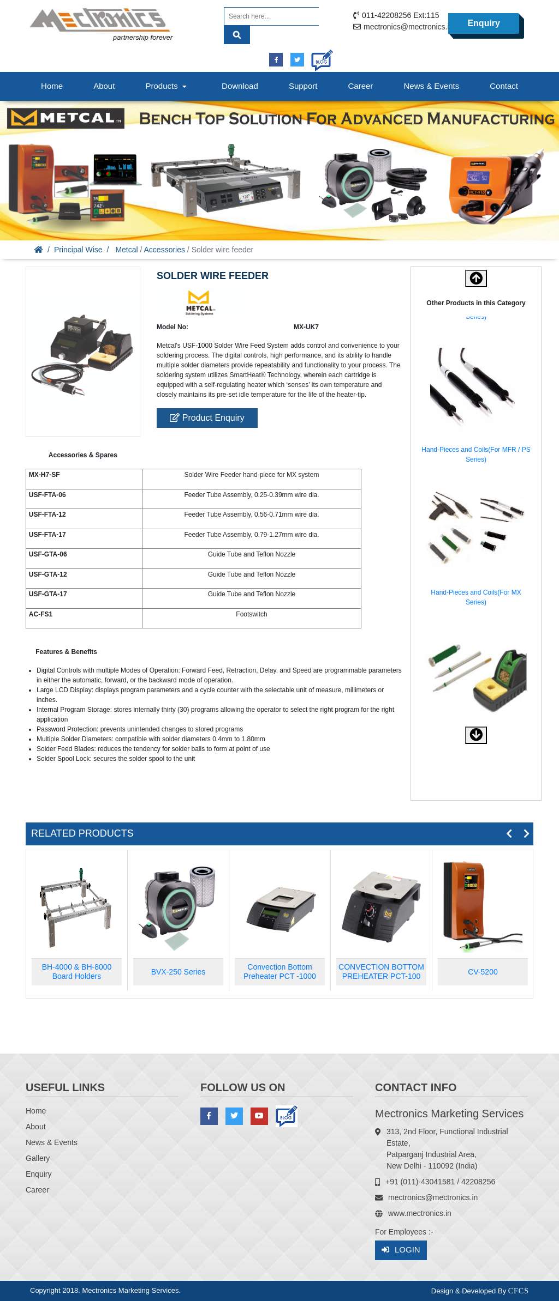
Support (303, 85)
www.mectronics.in (419, 1213)
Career (360, 85)
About (104, 85)
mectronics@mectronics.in (408, 26)
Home (52, 85)
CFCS (518, 1291)
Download (240, 85)
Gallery (38, 1158)
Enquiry (483, 23)
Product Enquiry (207, 417)
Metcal (126, 249)
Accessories (164, 249)
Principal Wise (78, 249)
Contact (504, 85)
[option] (476, 407)
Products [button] (167, 85)
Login (401, 1250)
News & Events (431, 85)
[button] (476, 735)
